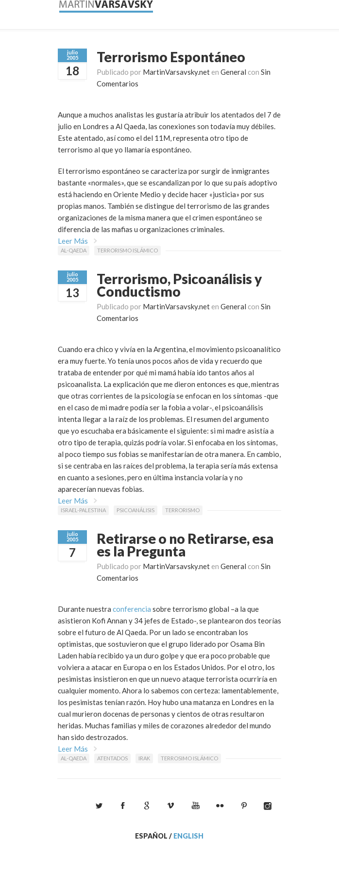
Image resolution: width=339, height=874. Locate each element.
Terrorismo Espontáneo (171, 57)
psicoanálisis (135, 510)
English (188, 836)
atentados (112, 758)
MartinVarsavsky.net (176, 71)
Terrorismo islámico (127, 250)
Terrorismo (182, 510)
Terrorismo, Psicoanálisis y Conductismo (179, 285)
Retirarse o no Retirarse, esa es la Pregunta (185, 544)
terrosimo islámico (189, 758)
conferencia (132, 609)
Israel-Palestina (83, 510)
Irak (144, 758)
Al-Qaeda (73, 250)
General (233, 71)
